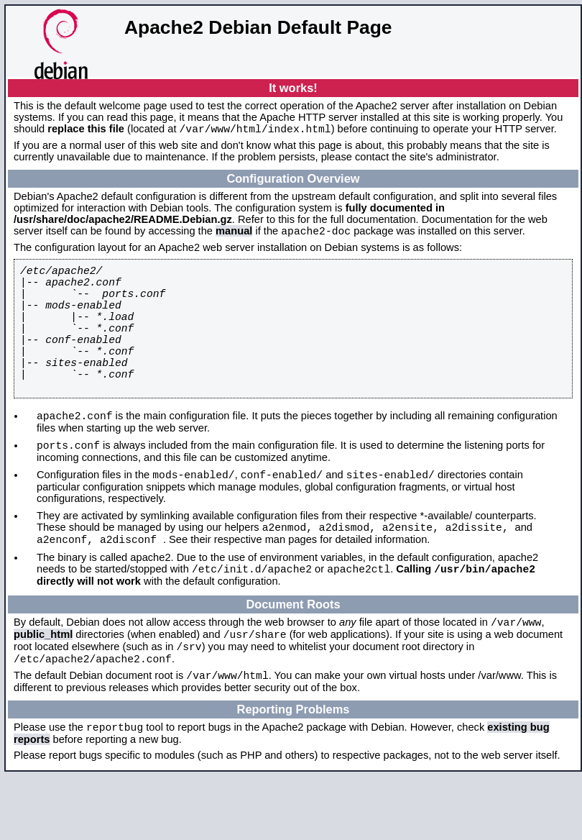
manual (234, 235)
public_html (43, 687)
